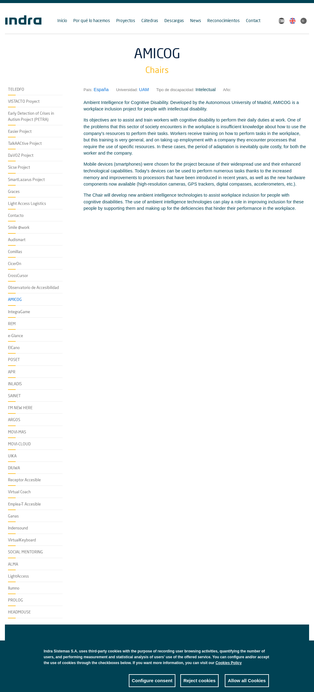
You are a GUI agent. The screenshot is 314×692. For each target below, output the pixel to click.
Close (264, 657)
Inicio (62, 20)
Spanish (281, 20)
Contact (253, 20)
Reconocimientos (223, 20)
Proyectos (125, 20)
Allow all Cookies (247, 685)
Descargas (174, 20)
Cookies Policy (229, 667)
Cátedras (149, 20)
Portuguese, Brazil (303, 20)
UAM (144, 89)
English (292, 20)
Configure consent (152, 685)
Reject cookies (199, 685)
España (101, 89)
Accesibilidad (27, 642)
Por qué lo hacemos (91, 20)
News (195, 20)
